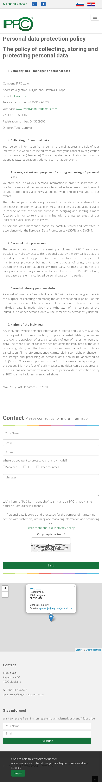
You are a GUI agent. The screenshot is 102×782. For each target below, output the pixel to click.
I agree (18, 773)
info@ (15, 96)
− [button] (5, 594)
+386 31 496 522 (15, 4)
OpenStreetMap (93, 650)
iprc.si (22, 96)
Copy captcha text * (51, 534)
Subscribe (47, 741)
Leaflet (79, 650)
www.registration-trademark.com (36, 109)
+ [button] (5, 589)
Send (51, 565)
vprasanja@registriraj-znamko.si (55, 608)
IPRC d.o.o (35, 588)
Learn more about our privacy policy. (51, 527)
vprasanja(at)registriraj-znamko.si (23, 694)
